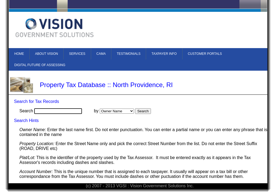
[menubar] (138, 59)
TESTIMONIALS (128, 54)
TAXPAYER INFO (164, 54)
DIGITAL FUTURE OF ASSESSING (39, 65)
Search (26, 111)
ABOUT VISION (46, 54)
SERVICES (77, 54)
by (96, 111)
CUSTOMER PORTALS (205, 54)
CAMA (101, 54)
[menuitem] (19, 53)
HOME (19, 54)
